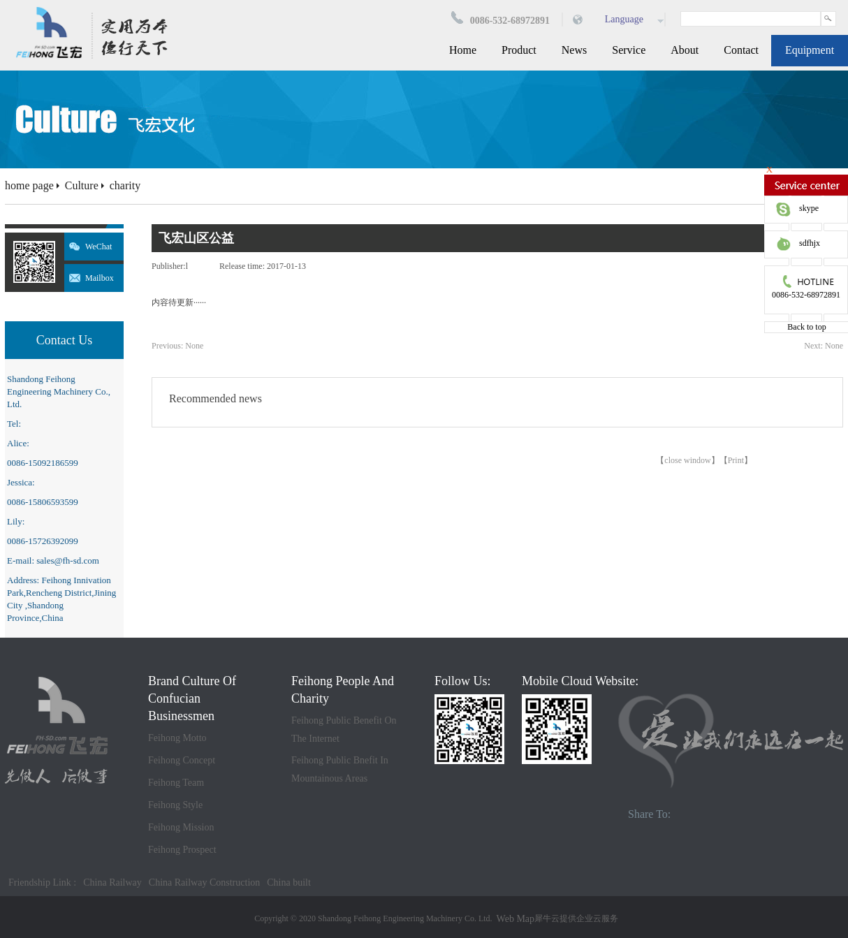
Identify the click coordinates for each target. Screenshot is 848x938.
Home (462, 50)
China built (289, 882)
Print (736, 460)
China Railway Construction (204, 882)
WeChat (98, 246)
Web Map (515, 919)
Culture (81, 185)
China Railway (112, 882)
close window (687, 460)
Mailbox (99, 278)
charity (125, 185)
